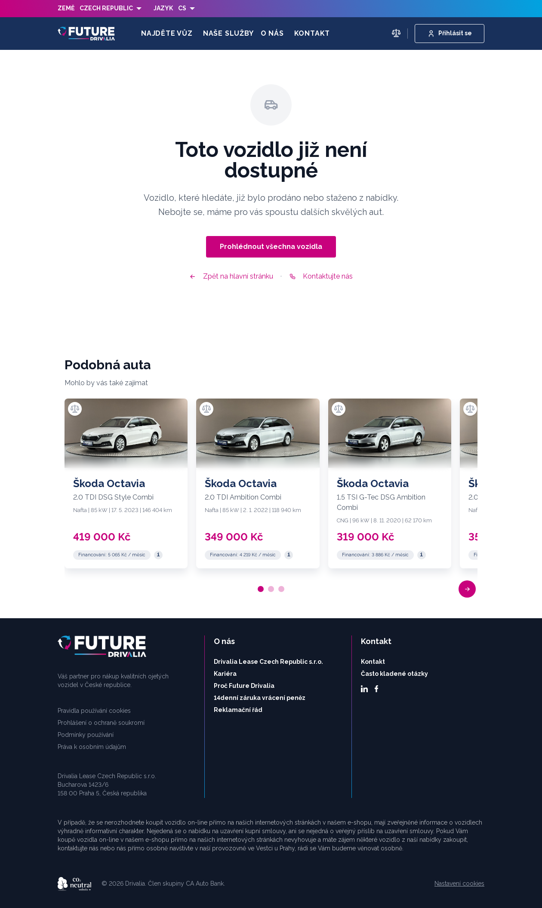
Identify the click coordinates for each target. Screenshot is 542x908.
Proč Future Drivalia (244, 685)
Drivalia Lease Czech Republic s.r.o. (268, 661)
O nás (272, 33)
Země (66, 8)
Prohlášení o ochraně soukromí (101, 722)
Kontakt (312, 33)
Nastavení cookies (459, 883)
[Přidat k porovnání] (75, 409)
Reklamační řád (238, 709)
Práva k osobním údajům (92, 746)
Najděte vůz (167, 33)
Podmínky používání (86, 734)
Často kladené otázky (394, 673)
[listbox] (110, 9)
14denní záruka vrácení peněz (259, 697)
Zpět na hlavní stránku (231, 276)
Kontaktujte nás (321, 276)
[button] (467, 589)
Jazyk (163, 8)
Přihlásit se (449, 34)
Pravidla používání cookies (94, 710)
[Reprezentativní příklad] (158, 555)
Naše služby (228, 33)
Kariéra (225, 673)
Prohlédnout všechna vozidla (271, 246)
